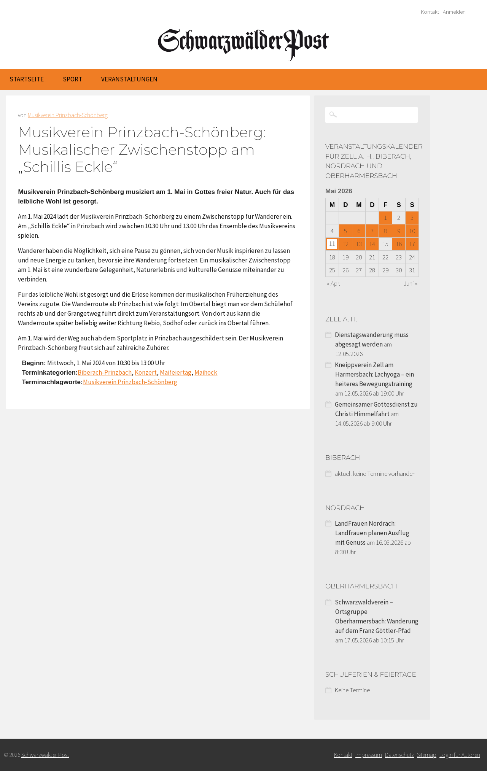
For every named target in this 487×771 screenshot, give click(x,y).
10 (412, 231)
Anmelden (454, 12)
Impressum (368, 754)
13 (359, 244)
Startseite (27, 79)
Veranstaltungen (129, 79)
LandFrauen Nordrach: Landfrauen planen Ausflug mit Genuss (372, 533)
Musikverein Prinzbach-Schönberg (68, 115)
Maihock (205, 372)
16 (399, 244)
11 (332, 244)
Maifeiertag (175, 372)
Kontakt (430, 12)
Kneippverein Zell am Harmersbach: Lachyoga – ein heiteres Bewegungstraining (374, 374)
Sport (72, 79)
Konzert (146, 372)
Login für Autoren (459, 754)
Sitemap (426, 754)
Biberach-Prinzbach (105, 372)
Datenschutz (399, 754)
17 (412, 244)
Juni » (410, 283)
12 (345, 244)
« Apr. (334, 283)
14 (372, 244)
